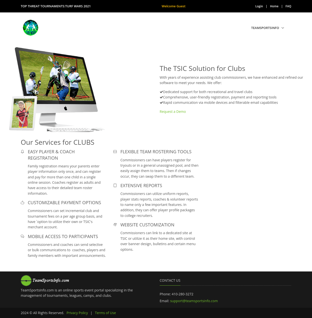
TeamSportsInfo (265, 28)
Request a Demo (173, 111)
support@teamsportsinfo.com (194, 301)
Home (274, 6)
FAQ (288, 6)
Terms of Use (105, 312)
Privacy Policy (77, 312)
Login (259, 6)
